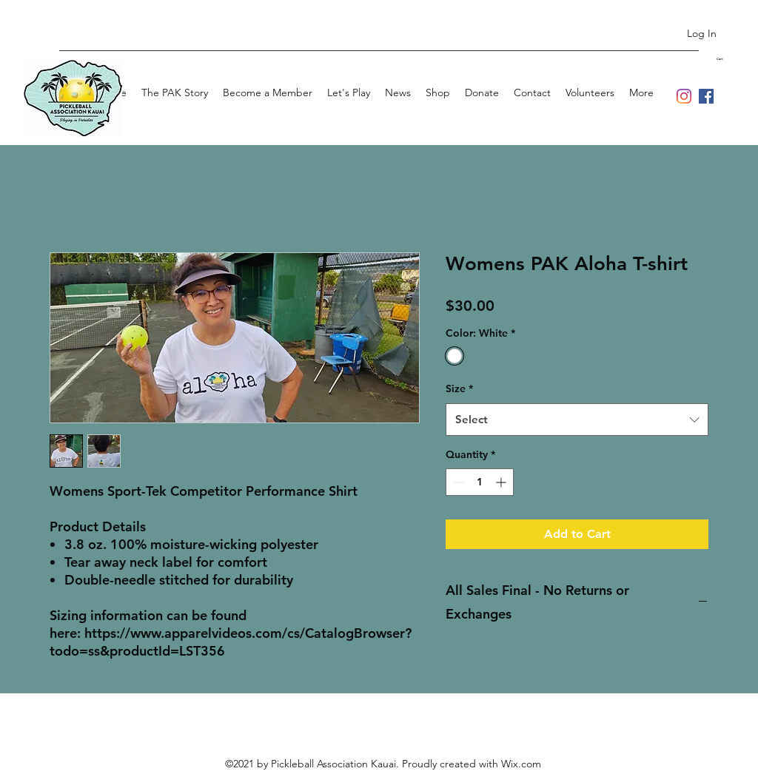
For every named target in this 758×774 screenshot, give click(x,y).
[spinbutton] (479, 482)
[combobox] (577, 419)
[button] (729, 59)
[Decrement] (457, 482)
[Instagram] (684, 96)
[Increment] (502, 482)
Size (459, 388)
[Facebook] (706, 96)
